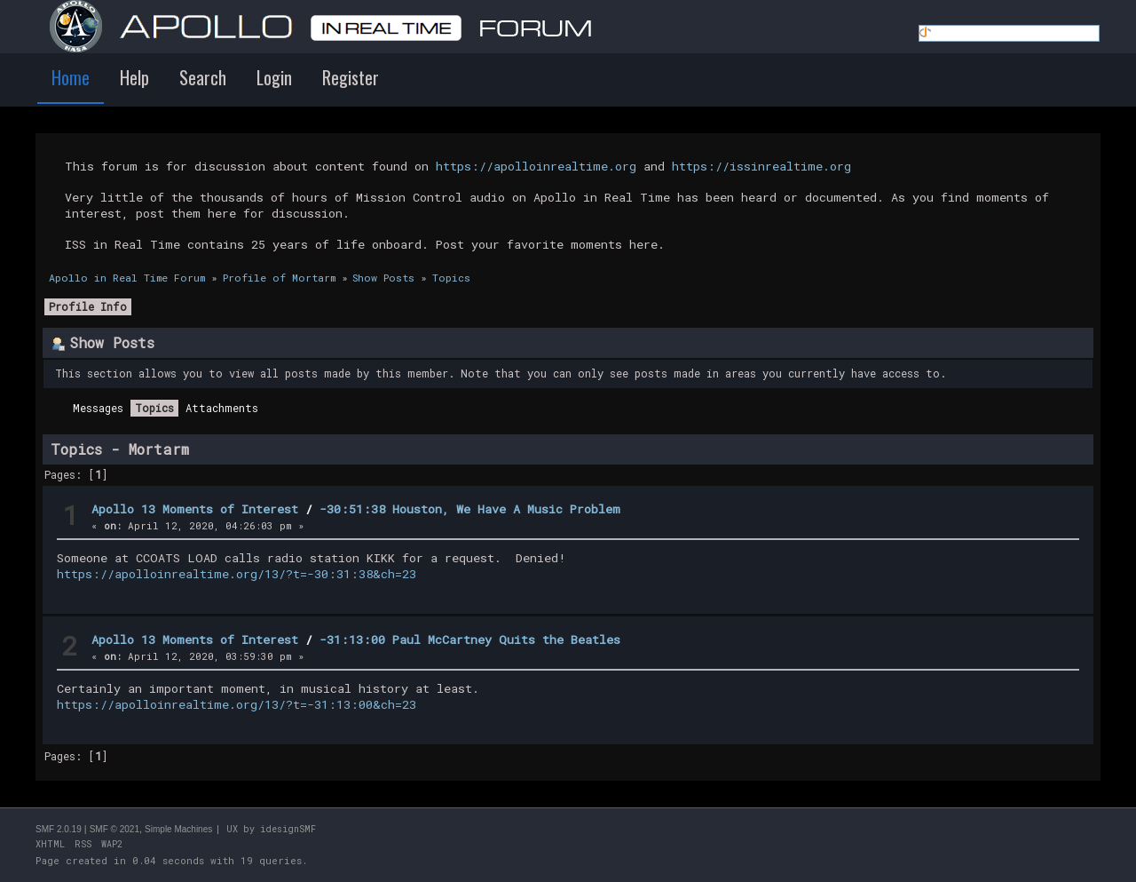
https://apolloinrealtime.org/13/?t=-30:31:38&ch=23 (236, 574)
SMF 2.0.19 (59, 829)
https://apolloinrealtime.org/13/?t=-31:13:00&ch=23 (236, 704)
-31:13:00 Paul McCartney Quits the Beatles (470, 640)
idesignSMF (288, 829)
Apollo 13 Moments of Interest (194, 509)
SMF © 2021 (114, 829)
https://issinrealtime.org (761, 166)
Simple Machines (178, 829)
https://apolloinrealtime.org (536, 166)
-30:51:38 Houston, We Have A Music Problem (470, 509)
